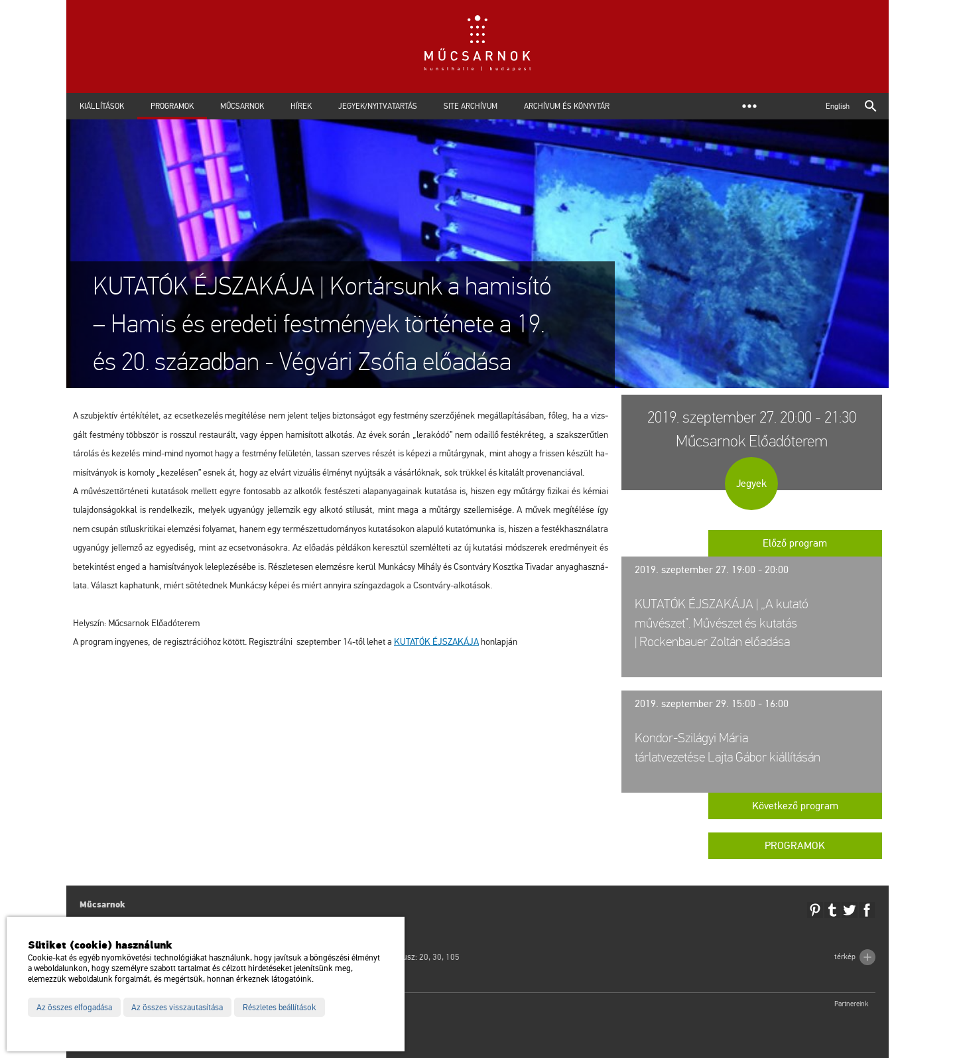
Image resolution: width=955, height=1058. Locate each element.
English (838, 106)
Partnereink (851, 1004)
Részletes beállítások (279, 1007)
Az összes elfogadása (74, 1007)
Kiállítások (102, 106)
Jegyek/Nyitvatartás (377, 106)
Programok (172, 106)
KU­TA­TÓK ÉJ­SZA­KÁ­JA (436, 641)
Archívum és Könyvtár (566, 106)
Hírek (301, 106)
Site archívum (470, 106)
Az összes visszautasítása (177, 1007)
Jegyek (751, 483)
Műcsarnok (242, 106)
